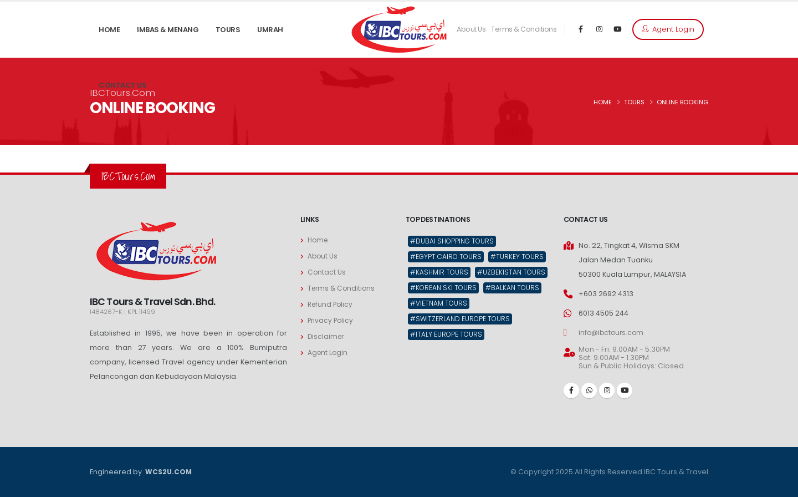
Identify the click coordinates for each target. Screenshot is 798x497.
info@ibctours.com (613, 332)
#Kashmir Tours (504, 272)
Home (319, 240)
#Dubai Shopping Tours (454, 241)
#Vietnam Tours (440, 320)
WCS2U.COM (168, 471)
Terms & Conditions (523, 29)
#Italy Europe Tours (447, 352)
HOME (603, 102)
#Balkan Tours (517, 304)
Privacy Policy (331, 320)
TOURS (634, 102)
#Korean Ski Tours (445, 304)
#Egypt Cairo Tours (448, 257)
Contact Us (327, 272)
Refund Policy (331, 304)
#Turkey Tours (438, 272)
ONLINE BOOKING (682, 102)
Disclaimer (327, 336)
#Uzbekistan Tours (445, 288)
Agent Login (668, 29)
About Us (471, 29)
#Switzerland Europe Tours (462, 336)
